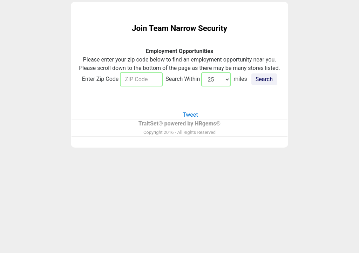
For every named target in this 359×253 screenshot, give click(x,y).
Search (264, 79)
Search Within (182, 79)
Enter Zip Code (101, 79)
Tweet (190, 114)
